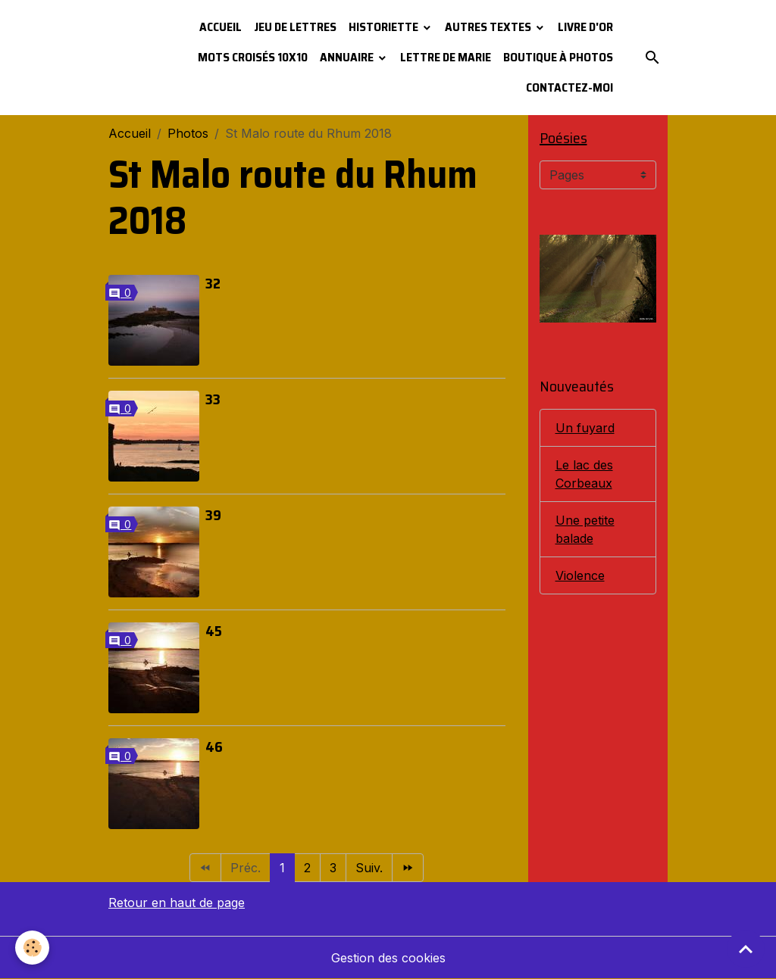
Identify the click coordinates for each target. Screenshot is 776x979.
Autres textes (489, 26)
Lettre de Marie (445, 57)
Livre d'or (585, 26)
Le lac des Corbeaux (584, 474)
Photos (187, 133)
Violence (580, 575)
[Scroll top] (746, 949)
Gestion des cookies (388, 957)
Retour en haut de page (176, 902)
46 (214, 746)
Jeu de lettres (295, 26)
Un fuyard (585, 427)
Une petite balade (585, 529)
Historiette (385, 26)
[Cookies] (32, 948)
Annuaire (348, 57)
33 (213, 399)
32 (213, 283)
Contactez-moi (569, 87)
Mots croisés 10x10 (253, 57)
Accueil (220, 26)
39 (213, 515)
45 (213, 630)
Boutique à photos (558, 57)
